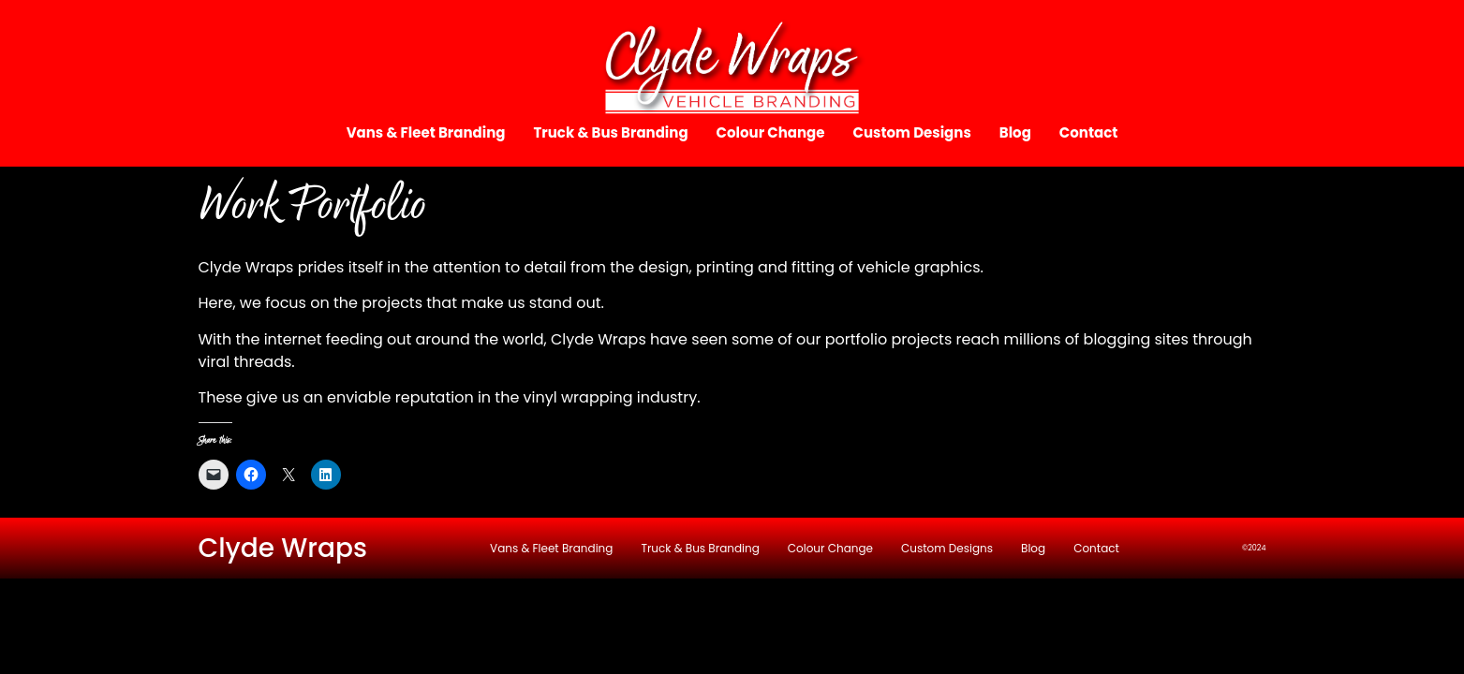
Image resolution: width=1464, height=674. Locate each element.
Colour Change (771, 132)
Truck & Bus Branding (610, 132)
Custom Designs (912, 132)
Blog (1015, 132)
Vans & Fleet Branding (426, 132)
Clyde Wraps (283, 548)
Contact (1088, 132)
